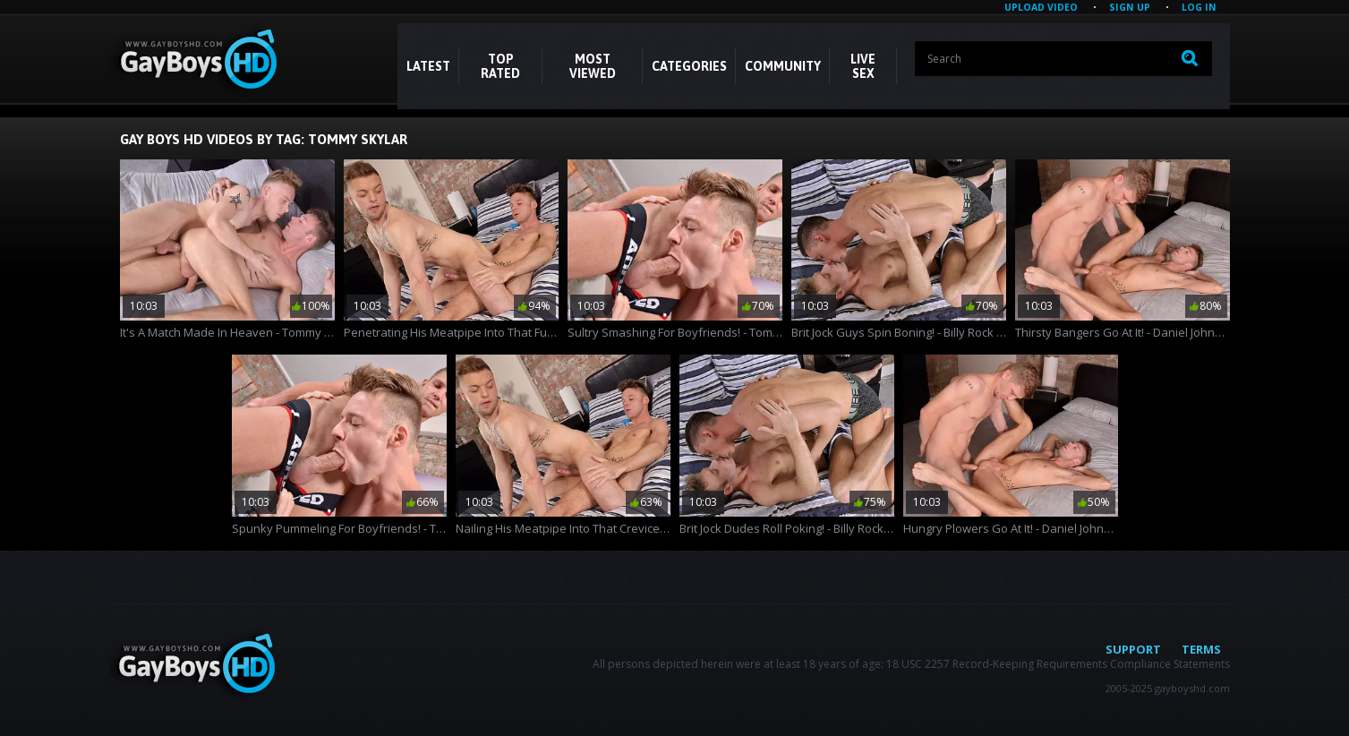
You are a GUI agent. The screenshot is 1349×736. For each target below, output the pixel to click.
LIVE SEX (862, 66)
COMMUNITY (783, 66)
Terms (1201, 649)
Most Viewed (592, 66)
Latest (428, 66)
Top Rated (500, 66)
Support (1133, 649)
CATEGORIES (689, 66)
